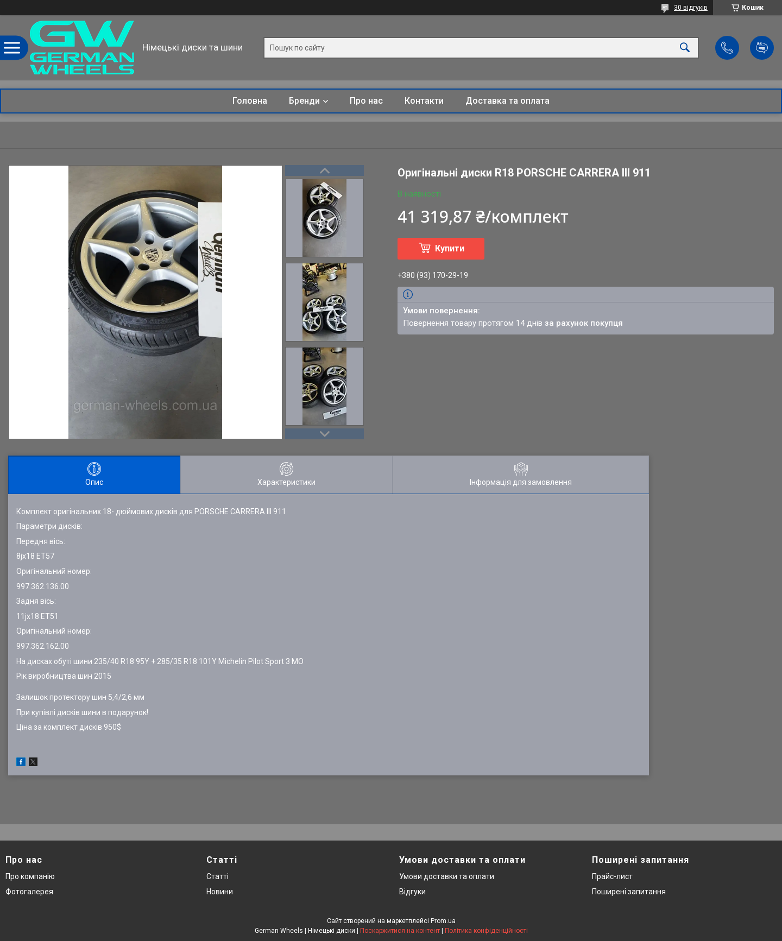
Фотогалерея (29, 891)
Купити (449, 248)
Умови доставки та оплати (446, 876)
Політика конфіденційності (486, 930)
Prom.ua (443, 921)
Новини (219, 891)
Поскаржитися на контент (400, 930)
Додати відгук (762, 48)
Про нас (366, 101)
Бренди (304, 101)
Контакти (424, 101)
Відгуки (412, 891)
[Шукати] (685, 47)
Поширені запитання (629, 891)
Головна (249, 101)
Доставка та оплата (507, 101)
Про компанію (30, 876)
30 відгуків (691, 7)
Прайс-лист (612, 876)
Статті (217, 876)
